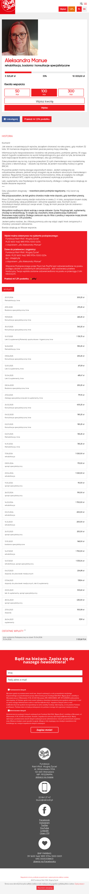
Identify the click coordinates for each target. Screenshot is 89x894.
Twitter (44, 825)
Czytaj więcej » (79, 884)
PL (79, 9)
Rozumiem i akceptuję (45, 888)
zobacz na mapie (44, 777)
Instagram (44, 822)
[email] (44, 680)
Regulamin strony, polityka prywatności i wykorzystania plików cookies (45, 877)
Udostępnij (11, 119)
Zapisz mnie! (44, 730)
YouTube (44, 828)
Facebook (44, 820)
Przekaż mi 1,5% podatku (36, 119)
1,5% (72, 9)
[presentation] (8, 289)
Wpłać (63, 9)
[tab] (9, 289)
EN (84, 9)
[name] (44, 673)
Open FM (44, 833)
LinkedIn (44, 830)
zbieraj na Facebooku (44, 861)
